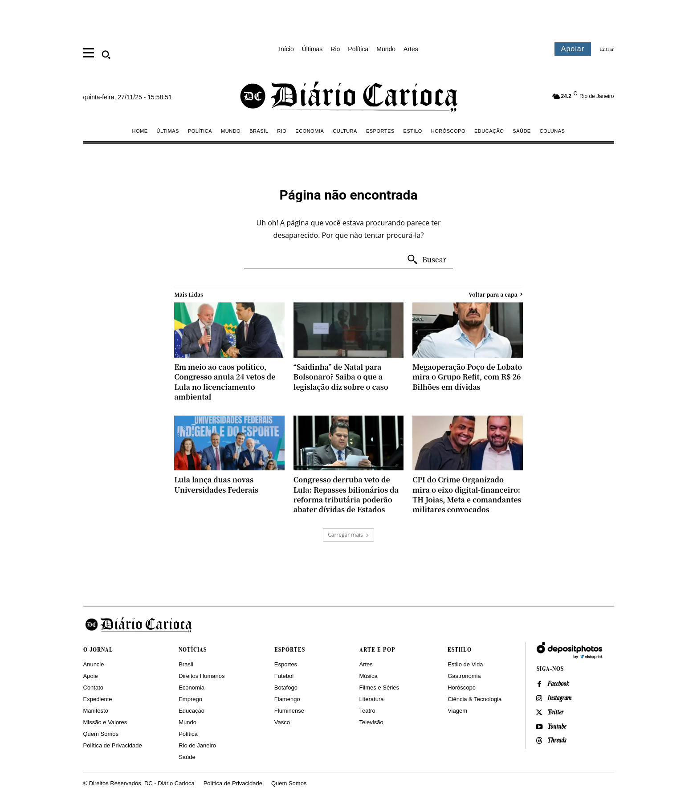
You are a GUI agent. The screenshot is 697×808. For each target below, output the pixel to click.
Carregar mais (348, 535)
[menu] (88, 52)
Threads (557, 741)
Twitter (555, 713)
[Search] (426, 259)
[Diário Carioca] (350, 95)
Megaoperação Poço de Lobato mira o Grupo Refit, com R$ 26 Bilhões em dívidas (467, 377)
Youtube (557, 727)
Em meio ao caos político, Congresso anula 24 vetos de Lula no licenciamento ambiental (224, 382)
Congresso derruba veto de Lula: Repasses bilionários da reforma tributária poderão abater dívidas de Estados (346, 494)
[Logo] (348, 624)
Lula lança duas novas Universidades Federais (216, 484)
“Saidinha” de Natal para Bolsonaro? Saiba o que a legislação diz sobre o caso (340, 377)
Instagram (559, 698)
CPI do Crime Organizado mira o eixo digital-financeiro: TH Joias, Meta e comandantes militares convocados (466, 494)
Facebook (559, 684)
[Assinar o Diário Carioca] (572, 49)
